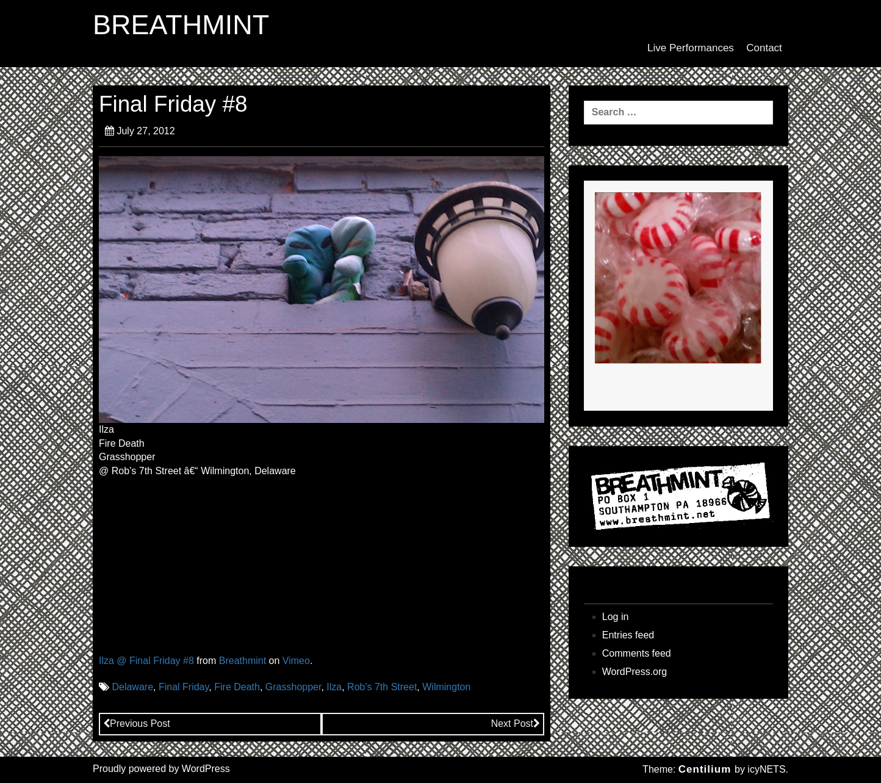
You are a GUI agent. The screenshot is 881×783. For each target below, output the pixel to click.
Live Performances (690, 48)
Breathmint (242, 660)
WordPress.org (634, 671)
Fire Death (237, 687)
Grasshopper (293, 687)
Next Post (515, 723)
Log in (615, 617)
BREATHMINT (181, 25)
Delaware (132, 687)
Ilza (334, 687)
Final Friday (184, 687)
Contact (764, 48)
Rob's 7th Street (382, 687)
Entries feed (628, 635)
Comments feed (636, 653)
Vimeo (296, 660)
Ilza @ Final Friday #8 (146, 660)
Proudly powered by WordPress (161, 768)
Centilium (704, 769)
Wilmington (446, 687)
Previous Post (136, 723)
